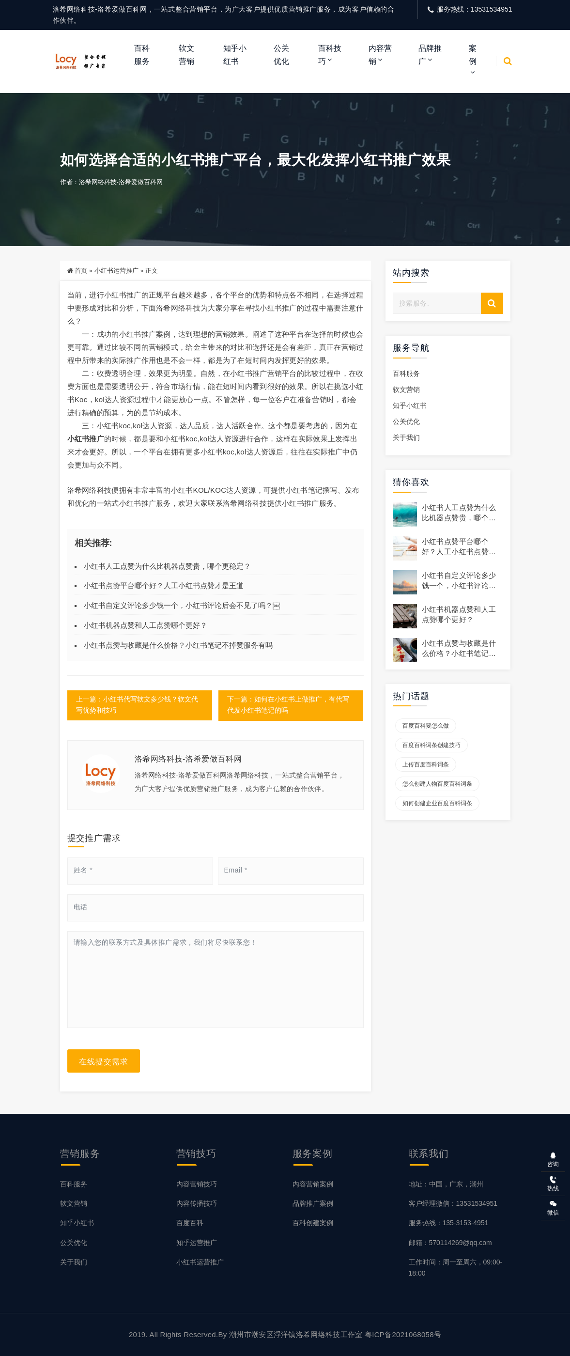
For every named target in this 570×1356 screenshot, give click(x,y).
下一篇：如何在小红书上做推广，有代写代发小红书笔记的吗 (289, 706)
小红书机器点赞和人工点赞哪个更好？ (145, 626)
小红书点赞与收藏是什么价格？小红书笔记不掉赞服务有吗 (178, 645)
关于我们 (406, 438)
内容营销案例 (313, 1184)
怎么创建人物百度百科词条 (437, 784)
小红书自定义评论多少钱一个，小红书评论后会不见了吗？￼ (182, 606)
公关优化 (281, 54)
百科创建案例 (313, 1223)
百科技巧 (329, 54)
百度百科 (189, 1223)
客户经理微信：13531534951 (453, 1204)
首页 (81, 271)
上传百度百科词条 (425, 765)
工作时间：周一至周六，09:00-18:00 (456, 1267)
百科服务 (142, 54)
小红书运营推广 (116, 271)
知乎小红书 (234, 54)
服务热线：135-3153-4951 (449, 1223)
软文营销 (186, 54)
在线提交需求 (103, 1061)
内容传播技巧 (196, 1204)
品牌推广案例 (313, 1204)
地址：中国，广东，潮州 (446, 1184)
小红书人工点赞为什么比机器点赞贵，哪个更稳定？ (167, 566)
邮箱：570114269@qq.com (450, 1243)
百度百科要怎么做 (425, 726)
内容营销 (380, 54)
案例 (473, 54)
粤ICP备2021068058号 (403, 1334)
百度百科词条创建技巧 (431, 746)
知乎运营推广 (196, 1243)
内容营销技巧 (196, 1184)
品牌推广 (430, 54)
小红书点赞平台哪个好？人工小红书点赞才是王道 (164, 586)
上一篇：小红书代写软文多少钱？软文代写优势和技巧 (137, 706)
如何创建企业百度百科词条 (437, 804)
